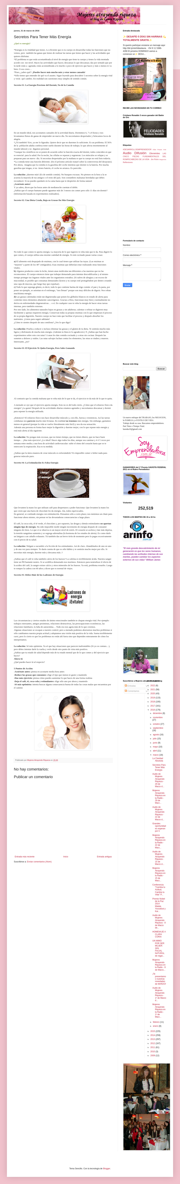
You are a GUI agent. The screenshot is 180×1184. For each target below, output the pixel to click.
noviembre (158, 717)
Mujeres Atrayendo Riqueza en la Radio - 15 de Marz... (158, 874)
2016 (153, 710)
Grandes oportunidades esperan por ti (159, 827)
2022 (153, 685)
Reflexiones (128, 162)
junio (155, 743)
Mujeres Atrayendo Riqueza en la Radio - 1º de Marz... (158, 1010)
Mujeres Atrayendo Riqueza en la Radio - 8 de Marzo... (158, 965)
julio (155, 738)
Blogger (106, 1168)
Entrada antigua (104, 856)
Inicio (65, 856)
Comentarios (132, 691)
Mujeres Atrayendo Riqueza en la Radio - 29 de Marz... (158, 796)
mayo (156, 747)
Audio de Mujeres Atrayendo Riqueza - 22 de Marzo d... (158, 813)
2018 (153, 701)
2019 (153, 697)
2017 (153, 706)
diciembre (157, 713)
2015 (153, 1031)
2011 (153, 1047)
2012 (153, 1043)
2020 (153, 693)
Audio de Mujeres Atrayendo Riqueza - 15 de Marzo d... (158, 857)
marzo (156, 755)
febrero (156, 1022)
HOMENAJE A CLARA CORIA (159, 934)
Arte (164, 149)
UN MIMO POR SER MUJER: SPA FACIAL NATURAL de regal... (158, 948)
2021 (153, 689)
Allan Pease (157, 149)
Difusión (140, 153)
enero (156, 1026)
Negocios (162, 159)
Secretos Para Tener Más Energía (158, 767)
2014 (153, 1035)
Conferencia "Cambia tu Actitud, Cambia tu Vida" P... (158, 890)
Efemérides (154, 153)
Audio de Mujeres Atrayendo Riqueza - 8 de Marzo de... (158, 921)
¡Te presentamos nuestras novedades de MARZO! (159, 979)
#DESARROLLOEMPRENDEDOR (137, 149)
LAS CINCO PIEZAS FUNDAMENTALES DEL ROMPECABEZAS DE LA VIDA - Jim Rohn (144, 156)
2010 (153, 1051)
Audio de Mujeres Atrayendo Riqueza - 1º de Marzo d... (159, 994)
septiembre (158, 728)
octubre (156, 724)
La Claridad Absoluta (157, 759)
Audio (127, 153)
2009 (153, 1055)
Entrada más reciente (24, 856)
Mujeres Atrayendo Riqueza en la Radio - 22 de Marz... (158, 841)
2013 (153, 1039)
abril (155, 751)
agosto (156, 734)
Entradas (130, 686)
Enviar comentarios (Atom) (39, 861)
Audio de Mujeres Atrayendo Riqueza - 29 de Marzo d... (158, 780)
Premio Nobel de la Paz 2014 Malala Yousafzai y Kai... (158, 905)
